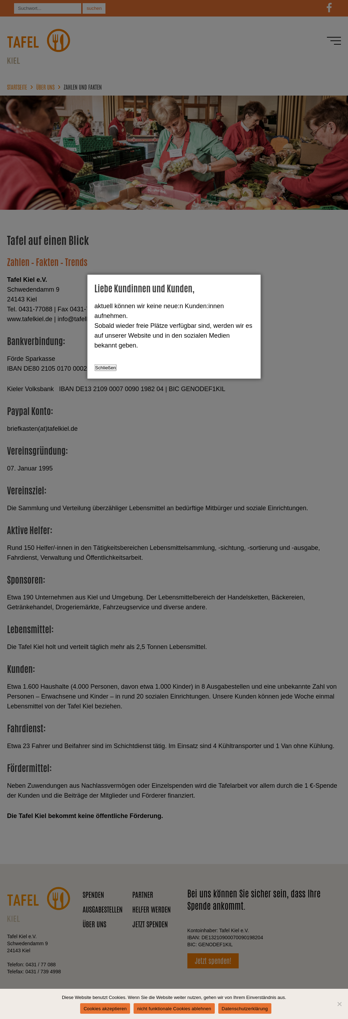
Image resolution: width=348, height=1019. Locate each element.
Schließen (105, 367)
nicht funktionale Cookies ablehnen (174, 1008)
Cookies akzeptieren (105, 1008)
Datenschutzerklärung (245, 1008)
